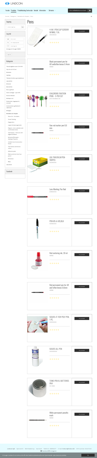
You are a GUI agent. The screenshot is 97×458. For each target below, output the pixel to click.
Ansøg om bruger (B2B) (13, 49)
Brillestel (8, 84)
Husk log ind (14, 46)
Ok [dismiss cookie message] (88, 455)
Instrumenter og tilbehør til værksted (13, 106)
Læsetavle (9, 164)
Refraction (11, 158)
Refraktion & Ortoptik (12, 113)
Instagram (52, 451)
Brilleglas (8, 110)
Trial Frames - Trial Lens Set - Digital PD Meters (15, 133)
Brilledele (8, 72)
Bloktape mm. (10, 98)
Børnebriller (9, 87)
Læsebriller (9, 81)
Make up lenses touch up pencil (14, 154)
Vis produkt (82, 31)
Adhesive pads (12, 151)
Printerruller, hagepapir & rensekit (12, 102)
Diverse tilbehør (10, 95)
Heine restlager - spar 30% (13, 92)
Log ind (9, 54)
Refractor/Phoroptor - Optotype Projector (13, 138)
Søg (22, 27)
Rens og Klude (10, 89)
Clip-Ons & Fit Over (11, 69)
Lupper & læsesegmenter (15, 125)
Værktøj (8, 75)
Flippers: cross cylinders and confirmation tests (15, 128)
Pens (9, 161)
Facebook (44, 451)
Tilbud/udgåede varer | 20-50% (14, 66)
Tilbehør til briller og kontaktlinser (15, 78)
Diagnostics (11, 122)
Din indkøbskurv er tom (81, 11)
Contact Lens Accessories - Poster (15, 142)
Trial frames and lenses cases (14, 147)
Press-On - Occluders (13, 116)
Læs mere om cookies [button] (59, 455)
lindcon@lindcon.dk (68, 449)
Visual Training (12, 119)
